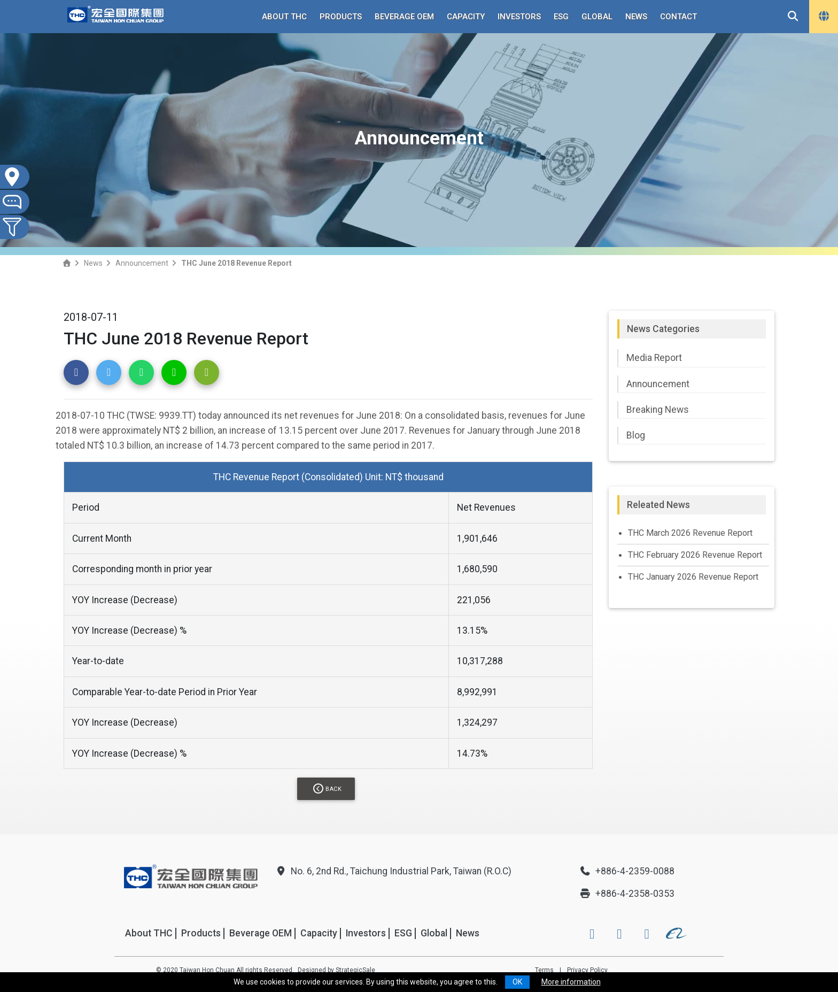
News (636, 16)
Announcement (141, 263)
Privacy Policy (587, 970)
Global (596, 16)
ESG (561, 16)
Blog (635, 435)
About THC (284, 16)
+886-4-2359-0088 (626, 871)
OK (517, 982)
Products (341, 16)
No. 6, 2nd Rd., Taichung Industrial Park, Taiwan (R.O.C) (393, 871)
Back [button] (327, 788)
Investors (519, 16)
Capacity (466, 16)
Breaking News (657, 409)
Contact (678, 16)
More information (571, 982)
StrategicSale (355, 970)
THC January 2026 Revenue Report (693, 577)
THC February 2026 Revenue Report (695, 555)
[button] (76, 372)
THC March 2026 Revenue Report (690, 533)
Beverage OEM (404, 16)
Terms (544, 970)
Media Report (654, 357)
